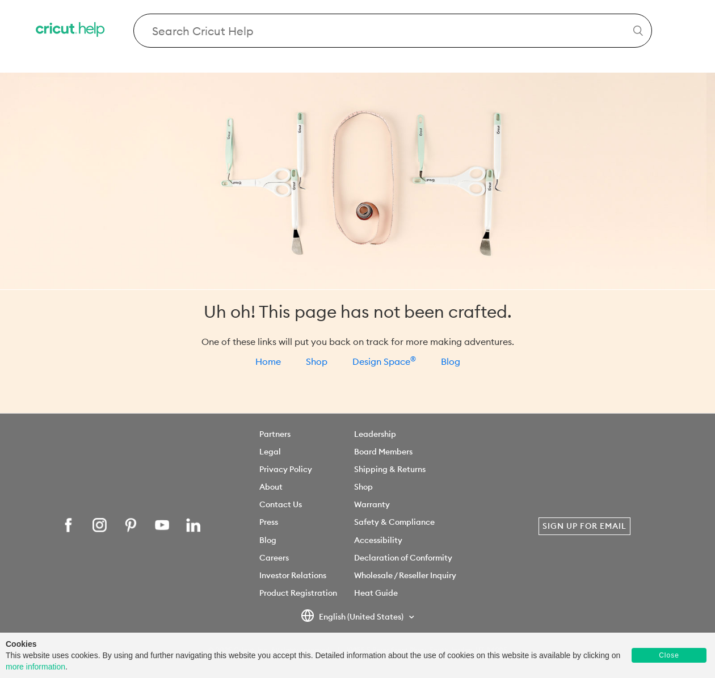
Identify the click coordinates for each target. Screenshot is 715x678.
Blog (450, 361)
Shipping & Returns (390, 469)
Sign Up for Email (584, 526)
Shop (316, 361)
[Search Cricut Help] (393, 31)
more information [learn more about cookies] (35, 666)
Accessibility (378, 540)
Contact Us (280, 504)
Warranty (372, 504)
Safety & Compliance (394, 522)
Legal (270, 452)
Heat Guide (376, 593)
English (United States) (353, 617)
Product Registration (298, 593)
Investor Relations (292, 575)
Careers (274, 558)
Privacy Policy (285, 469)
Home (268, 361)
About (271, 487)
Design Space (384, 361)
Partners (275, 434)
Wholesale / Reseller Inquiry (405, 575)
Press (268, 522)
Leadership (375, 434)
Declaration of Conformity (403, 558)
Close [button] (669, 655)
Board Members (383, 452)
